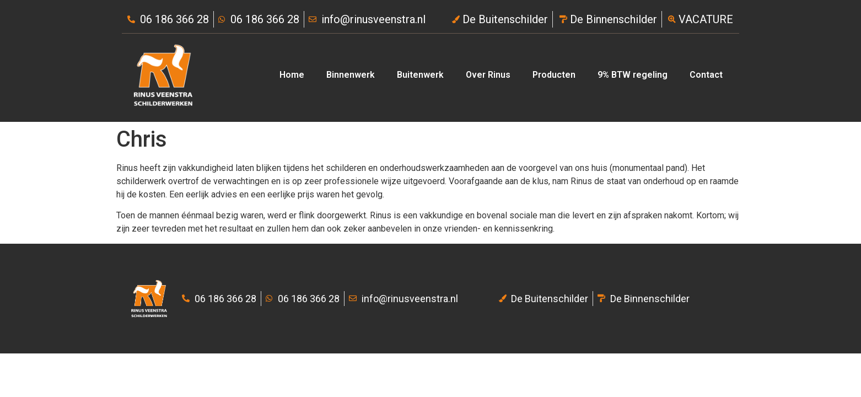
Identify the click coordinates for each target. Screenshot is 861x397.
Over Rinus (488, 74)
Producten (553, 74)
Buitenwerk (420, 74)
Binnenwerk (350, 74)
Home (291, 74)
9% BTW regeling (633, 74)
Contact (706, 74)
